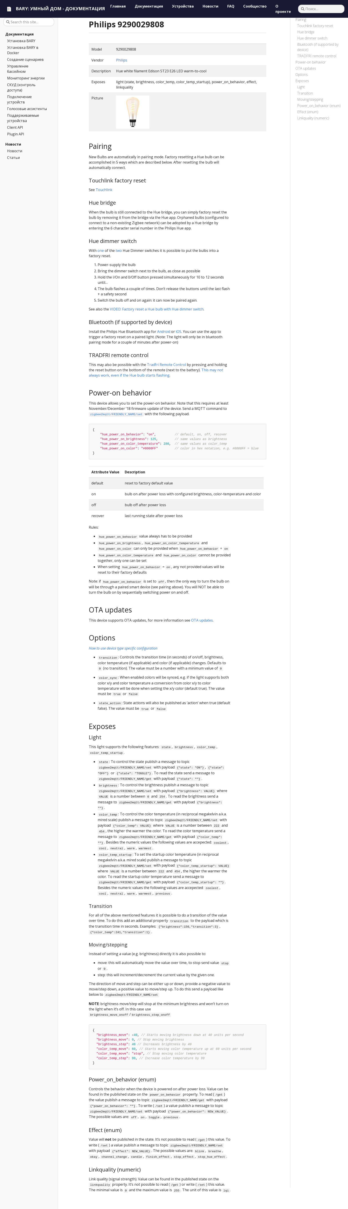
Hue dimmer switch (312, 38)
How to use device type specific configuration (123, 648)
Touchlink (104, 189)
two (119, 250)
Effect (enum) (307, 111)
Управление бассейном (17, 69)
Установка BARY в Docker (22, 50)
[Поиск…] (321, 9)
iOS (178, 331)
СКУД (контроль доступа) (21, 87)
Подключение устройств (19, 99)
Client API (15, 127)
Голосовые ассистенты (27, 108)
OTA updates (305, 68)
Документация (19, 34)
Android (163, 331)
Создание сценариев (25, 59)
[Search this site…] (28, 22)
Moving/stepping (310, 99)
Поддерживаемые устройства (23, 118)
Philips (121, 60)
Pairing (300, 19)
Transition (305, 93)
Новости (13, 144)
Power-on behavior (310, 62)
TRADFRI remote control (316, 55)
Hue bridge (305, 32)
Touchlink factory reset (315, 25)
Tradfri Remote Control (166, 364)
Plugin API (15, 134)
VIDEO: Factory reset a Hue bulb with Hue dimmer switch (157, 309)
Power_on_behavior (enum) (319, 105)
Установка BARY (21, 40)
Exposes (302, 80)
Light (301, 87)
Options (301, 74)
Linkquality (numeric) (313, 118)
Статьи (13, 157)
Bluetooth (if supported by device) (317, 47)
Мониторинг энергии (26, 78)
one (100, 250)
